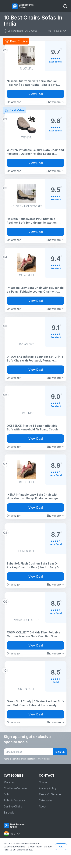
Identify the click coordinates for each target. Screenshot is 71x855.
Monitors (9, 782)
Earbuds (9, 812)
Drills (7, 794)
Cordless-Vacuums (15, 788)
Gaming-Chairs (13, 806)
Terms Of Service (50, 794)
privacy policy (24, 849)
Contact (43, 782)
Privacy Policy (47, 788)
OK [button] (61, 846)
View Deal (35, 94)
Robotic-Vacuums (15, 800)
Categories (46, 800)
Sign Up (60, 751)
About (42, 806)
